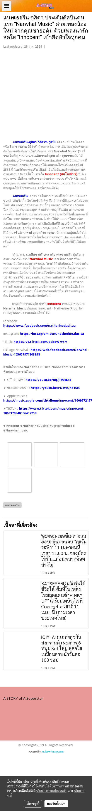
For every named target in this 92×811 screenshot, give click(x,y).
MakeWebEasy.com (53, 751)
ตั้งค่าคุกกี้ (33, 804)
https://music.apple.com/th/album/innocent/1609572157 (47, 400)
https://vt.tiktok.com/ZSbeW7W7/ (40, 342)
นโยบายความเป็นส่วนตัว (51, 791)
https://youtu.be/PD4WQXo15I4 (55, 388)
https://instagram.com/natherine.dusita (52, 334)
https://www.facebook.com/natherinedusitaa (39, 325)
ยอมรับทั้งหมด (56, 804)
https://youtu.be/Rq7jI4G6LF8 (48, 380)
